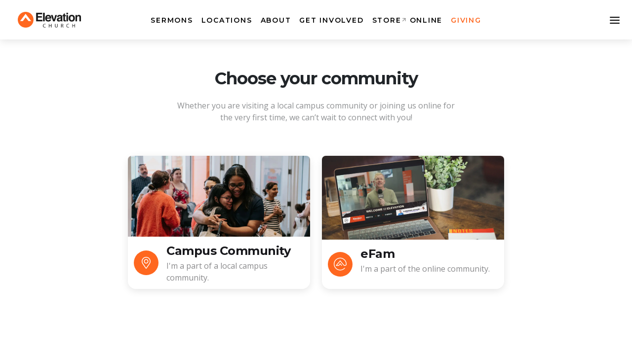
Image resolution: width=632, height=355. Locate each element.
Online (426, 20)
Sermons (172, 20)
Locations (226, 20)
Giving (466, 20)
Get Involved (331, 20)
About (276, 20)
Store (386, 20)
